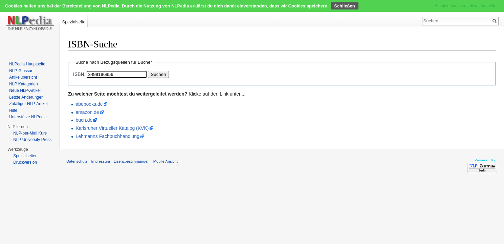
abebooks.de (89, 104)
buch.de (83, 120)
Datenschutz (76, 161)
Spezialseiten (25, 156)
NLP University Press (32, 139)
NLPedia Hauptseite (27, 64)
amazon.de (87, 112)
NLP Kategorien (23, 84)
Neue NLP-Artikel (25, 90)
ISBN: (79, 74)
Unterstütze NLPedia (28, 117)
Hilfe (13, 110)
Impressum (100, 161)
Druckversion (25, 162)
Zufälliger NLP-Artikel (28, 103)
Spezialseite (73, 21)
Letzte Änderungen (26, 97)
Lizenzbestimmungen (132, 161)
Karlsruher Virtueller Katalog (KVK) (112, 128)
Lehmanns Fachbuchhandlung (107, 136)
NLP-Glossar (20, 70)
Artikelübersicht (23, 77)
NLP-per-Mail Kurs (30, 133)
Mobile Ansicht (165, 161)
